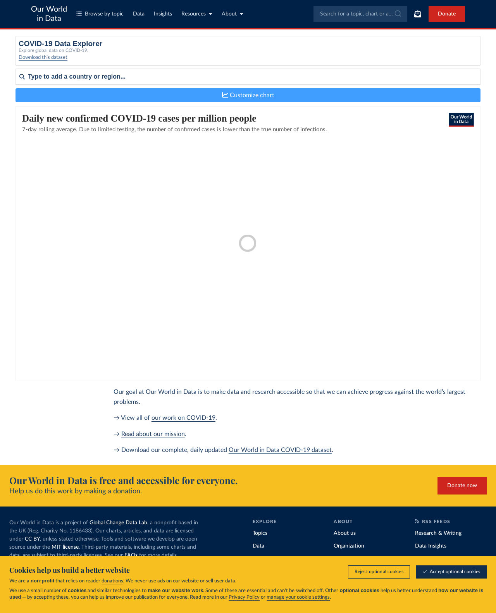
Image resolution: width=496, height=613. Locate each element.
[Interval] (276, 56)
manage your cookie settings (298, 597)
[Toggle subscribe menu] (417, 14)
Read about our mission (153, 434)
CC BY (32, 539)
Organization (349, 546)
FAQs (131, 555)
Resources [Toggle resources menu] (196, 14)
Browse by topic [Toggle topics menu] (100, 14)
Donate (447, 14)
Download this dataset (43, 62)
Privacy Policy (244, 597)
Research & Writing (438, 533)
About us (345, 533)
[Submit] (397, 13)
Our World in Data (49, 13)
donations (112, 581)
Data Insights (430, 546)
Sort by (24, 100)
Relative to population (386, 53)
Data (139, 14)
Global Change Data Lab (118, 522)
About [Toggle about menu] (232, 14)
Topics (260, 533)
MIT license (65, 547)
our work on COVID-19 (183, 418)
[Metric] (156, 56)
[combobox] (360, 14)
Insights (163, 14)
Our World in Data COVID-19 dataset (280, 450)
